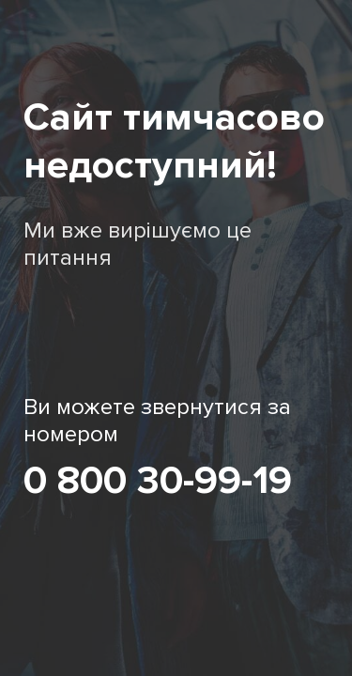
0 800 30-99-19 (157, 480)
